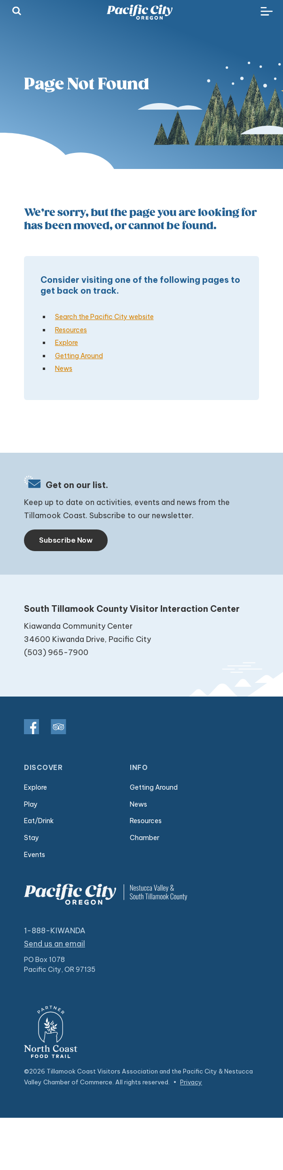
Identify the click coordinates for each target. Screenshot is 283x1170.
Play (31, 804)
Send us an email (54, 943)
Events (34, 854)
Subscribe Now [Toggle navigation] (66, 540)
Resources (71, 330)
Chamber (144, 837)
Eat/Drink (39, 821)
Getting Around (79, 356)
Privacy (191, 1082)
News (63, 368)
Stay (31, 837)
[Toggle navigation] (266, 12)
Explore (66, 342)
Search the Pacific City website (104, 317)
